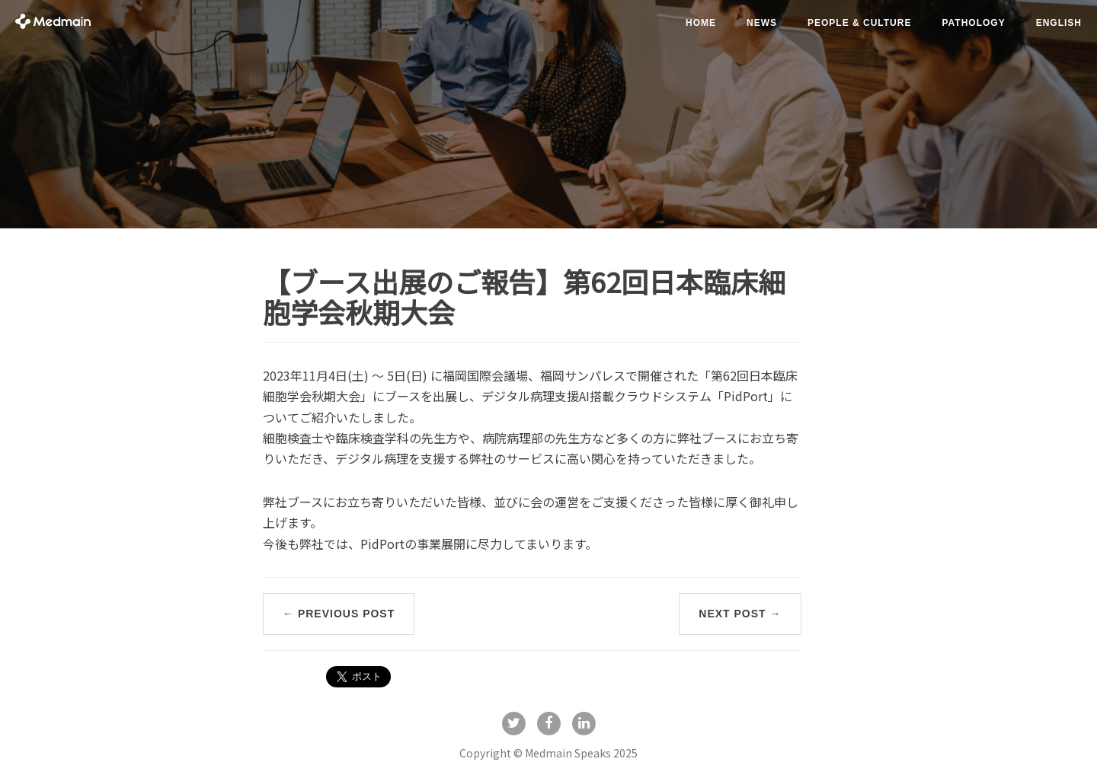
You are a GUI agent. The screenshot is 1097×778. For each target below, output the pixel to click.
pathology (973, 23)
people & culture (859, 23)
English (1059, 23)
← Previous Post (339, 613)
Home (701, 23)
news (762, 23)
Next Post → (740, 613)
